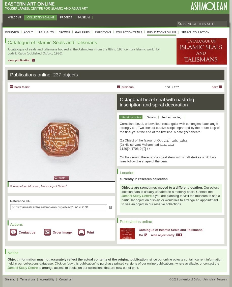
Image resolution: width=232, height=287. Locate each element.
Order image (62, 232)
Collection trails (129, 32)
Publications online (161, 32)
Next (215, 87)
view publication (19, 60)
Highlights (46, 32)
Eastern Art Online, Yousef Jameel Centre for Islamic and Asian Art (48, 6)
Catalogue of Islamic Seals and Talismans (170, 230)
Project (66, 17)
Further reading (171, 117)
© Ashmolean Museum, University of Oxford (38, 186)
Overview (12, 32)
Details (151, 117)
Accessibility (47, 279)
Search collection (195, 32)
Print (90, 232)
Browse (64, 32)
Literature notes (131, 117)
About (28, 32)
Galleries (82, 32)
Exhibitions (103, 32)
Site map (10, 279)
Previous (128, 87)
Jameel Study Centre (137, 196)
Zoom (62, 178)
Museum (84, 17)
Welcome (14, 17)
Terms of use (27, 279)
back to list (22, 87)
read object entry (163, 235)
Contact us (27, 232)
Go (141, 235)
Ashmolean (208, 6)
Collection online (40, 17)
